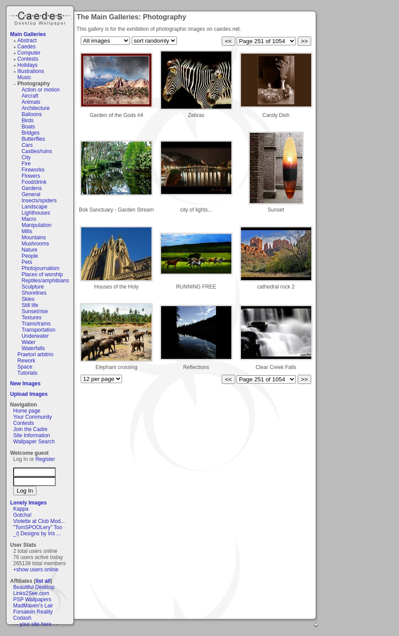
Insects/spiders (39, 200)
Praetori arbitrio (36, 354)
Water (29, 342)
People (30, 256)
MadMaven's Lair (33, 606)
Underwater (35, 336)
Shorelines (34, 293)
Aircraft (30, 96)
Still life (30, 305)
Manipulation (36, 225)
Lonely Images (28, 503)
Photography (34, 83)
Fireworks (33, 170)
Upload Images (28, 394)
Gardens (32, 188)
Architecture (36, 108)
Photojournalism (40, 268)
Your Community (32, 417)
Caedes (41, 17)
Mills (27, 231)
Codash (22, 618)
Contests (28, 59)
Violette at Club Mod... (39, 521)
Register (45, 459)
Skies (28, 299)
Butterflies (33, 139)
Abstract (27, 40)
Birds (27, 120)
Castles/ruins (37, 151)
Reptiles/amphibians (45, 281)
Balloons (32, 114)
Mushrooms (35, 244)
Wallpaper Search (34, 442)
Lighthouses (36, 213)
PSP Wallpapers (32, 599)
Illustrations (31, 71)
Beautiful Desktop (33, 587)
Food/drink (34, 182)
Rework (27, 361)
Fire (26, 164)
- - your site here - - (35, 624)
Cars (27, 145)
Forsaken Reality (33, 612)
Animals (31, 102)
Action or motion (41, 90)
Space (25, 367)
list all (43, 581)
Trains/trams (36, 324)
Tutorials (28, 373)
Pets (27, 262)
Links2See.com (31, 593)
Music (24, 77)
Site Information (31, 435)
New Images (25, 383)
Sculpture (33, 287)
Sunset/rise (35, 311)
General (31, 194)
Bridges (31, 133)
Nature (29, 250)
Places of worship (42, 274)
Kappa (21, 509)
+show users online (35, 570)
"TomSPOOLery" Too (37, 527)
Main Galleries (28, 34)
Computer (29, 53)
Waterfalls (33, 348)
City (26, 157)
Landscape (34, 207)
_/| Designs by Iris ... (37, 533)
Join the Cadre (30, 429)
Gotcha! (22, 515)
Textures (31, 317)
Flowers (31, 176)
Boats (28, 127)
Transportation (38, 330)
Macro (29, 219)
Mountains (34, 237)
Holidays (28, 65)
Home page (26, 411)
